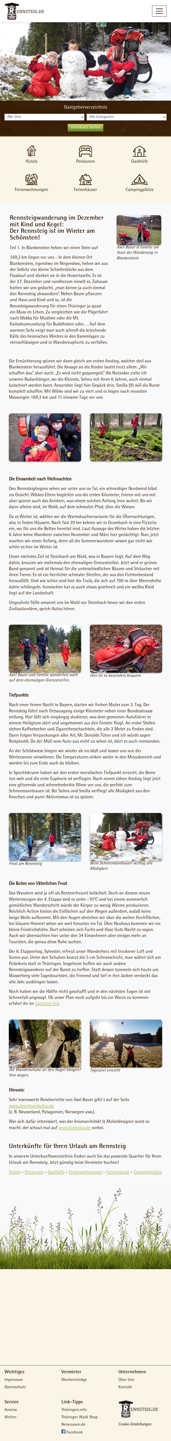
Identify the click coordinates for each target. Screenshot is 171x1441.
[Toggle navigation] (159, 11)
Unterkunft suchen (85, 128)
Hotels (14, 1172)
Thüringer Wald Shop (79, 1417)
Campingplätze (148, 1172)
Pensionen (34, 1172)
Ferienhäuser (118, 1172)
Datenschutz (15, 1387)
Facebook (75, 1433)
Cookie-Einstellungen (134, 1425)
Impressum (13, 1380)
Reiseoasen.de (73, 1425)
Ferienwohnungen (85, 1172)
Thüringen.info (74, 1410)
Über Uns (126, 1380)
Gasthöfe (56, 1172)
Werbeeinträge (74, 1380)
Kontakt (125, 1387)
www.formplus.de (75, 1128)
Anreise (10, 1410)
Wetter (10, 1417)
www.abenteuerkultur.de (31, 1106)
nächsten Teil (47, 1004)
